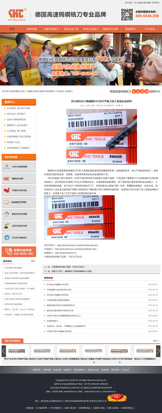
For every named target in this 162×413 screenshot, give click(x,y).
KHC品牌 (57, 370)
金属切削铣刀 (52, 321)
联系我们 (156, 3)
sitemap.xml (101, 380)
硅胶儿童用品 (113, 408)
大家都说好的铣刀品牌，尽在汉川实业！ (64, 256)
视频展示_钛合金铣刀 (17, 125)
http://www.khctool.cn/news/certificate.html (75, 249)
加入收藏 (138, 3)
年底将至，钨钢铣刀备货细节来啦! (19, 315)
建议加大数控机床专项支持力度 (60, 310)
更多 (33, 261)
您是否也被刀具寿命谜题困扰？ (18, 299)
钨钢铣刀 (56, 178)
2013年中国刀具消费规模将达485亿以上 (64, 316)
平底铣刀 (74, 193)
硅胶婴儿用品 (99, 408)
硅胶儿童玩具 (70, 408)
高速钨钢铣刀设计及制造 (19, 136)
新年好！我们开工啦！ (14, 294)
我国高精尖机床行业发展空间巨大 (61, 305)
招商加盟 (47, 370)
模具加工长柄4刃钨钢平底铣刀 (42, 359)
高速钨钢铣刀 (79, 370)
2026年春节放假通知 (13, 304)
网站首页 (36, 370)
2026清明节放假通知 (13, 268)
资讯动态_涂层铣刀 (64, 91)
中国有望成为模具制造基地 (58, 300)
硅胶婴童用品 (84, 408)
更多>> (156, 341)
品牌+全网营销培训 (16, 119)
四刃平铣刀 (77, 170)
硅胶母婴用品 (127, 408)
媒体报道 (105, 370)
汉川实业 (125, 370)
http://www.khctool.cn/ (65, 253)
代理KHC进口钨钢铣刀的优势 (59, 331)
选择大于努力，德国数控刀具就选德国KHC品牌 (72, 271)
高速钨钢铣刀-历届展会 (18, 148)
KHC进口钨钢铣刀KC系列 (58, 284)
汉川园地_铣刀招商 (16, 131)
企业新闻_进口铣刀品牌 (18, 108)
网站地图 (147, 3)
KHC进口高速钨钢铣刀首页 (13, 91)
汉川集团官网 (41, 408)
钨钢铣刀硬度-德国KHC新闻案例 (40, 91)
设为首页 (128, 3)
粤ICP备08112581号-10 (96, 401)
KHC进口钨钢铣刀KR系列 (58, 295)
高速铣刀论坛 (13, 142)
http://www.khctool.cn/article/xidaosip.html (77, 245)
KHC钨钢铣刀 (55, 408)
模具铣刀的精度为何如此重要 (17, 278)
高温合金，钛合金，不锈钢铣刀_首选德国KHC (66, 326)
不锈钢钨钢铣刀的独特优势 (16, 283)
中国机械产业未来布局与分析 (59, 290)
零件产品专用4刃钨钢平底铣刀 (17, 359)
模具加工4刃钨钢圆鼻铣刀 (145, 359)
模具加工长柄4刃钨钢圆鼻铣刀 (68, 359)
